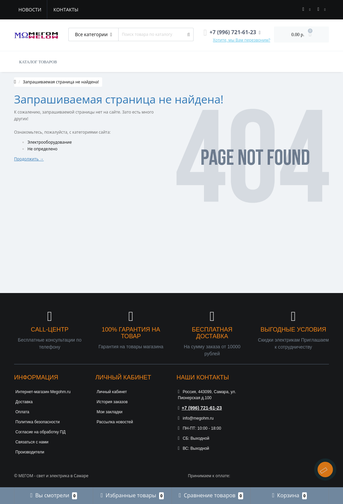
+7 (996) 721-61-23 (200, 408)
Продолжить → (29, 159)
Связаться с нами (31, 442)
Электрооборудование (49, 142)
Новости (29, 9)
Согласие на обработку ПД (40, 432)
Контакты (65, 9)
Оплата (22, 412)
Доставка (24, 402)
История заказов (112, 402)
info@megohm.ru (196, 418)
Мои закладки (110, 412)
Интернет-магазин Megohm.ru (43, 391)
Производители (29, 452)
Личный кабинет (112, 391)
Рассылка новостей (115, 422)
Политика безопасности (37, 422)
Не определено (42, 149)
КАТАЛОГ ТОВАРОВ (38, 62)
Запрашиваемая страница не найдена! (61, 82)
